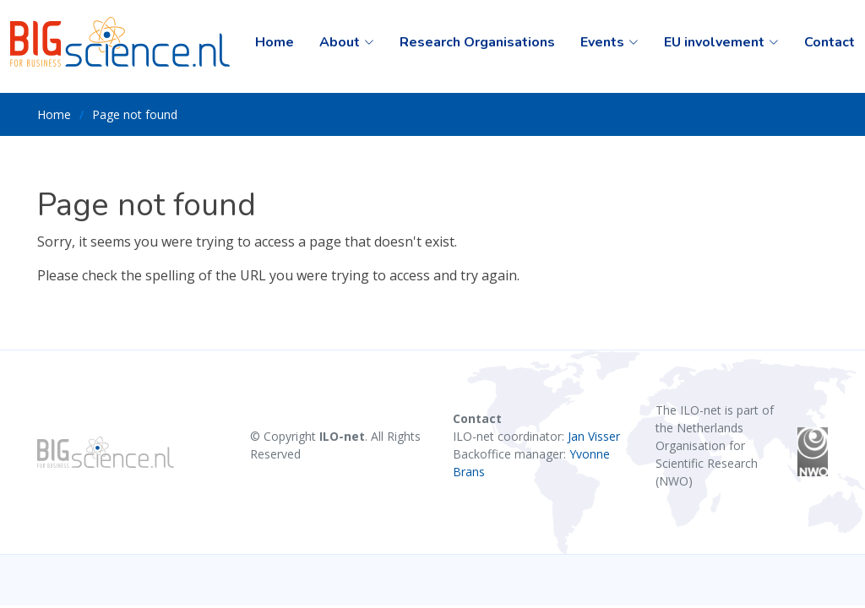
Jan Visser (594, 436)
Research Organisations (477, 42)
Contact (829, 42)
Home (274, 42)
